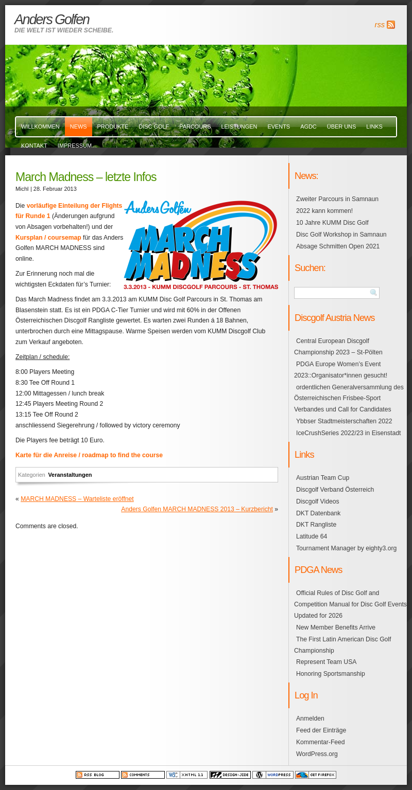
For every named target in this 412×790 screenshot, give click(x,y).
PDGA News (318, 569)
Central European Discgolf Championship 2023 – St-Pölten (338, 346)
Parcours (195, 126)
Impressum (75, 145)
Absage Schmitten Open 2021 (338, 246)
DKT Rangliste (316, 524)
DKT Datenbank (318, 513)
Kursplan (29, 237)
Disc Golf (154, 126)
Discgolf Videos (317, 501)
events (278, 126)
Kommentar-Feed (320, 742)
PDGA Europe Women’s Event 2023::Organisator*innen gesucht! (340, 370)
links (374, 126)
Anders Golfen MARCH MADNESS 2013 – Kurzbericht (197, 509)
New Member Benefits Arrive (335, 627)
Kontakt (34, 145)
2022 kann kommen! (324, 210)
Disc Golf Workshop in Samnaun (341, 234)
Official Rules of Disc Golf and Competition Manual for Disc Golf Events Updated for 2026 (350, 604)
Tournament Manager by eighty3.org (346, 548)
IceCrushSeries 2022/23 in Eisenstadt (348, 433)
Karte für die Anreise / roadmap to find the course (89, 455)
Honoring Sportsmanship (330, 673)
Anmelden (310, 718)
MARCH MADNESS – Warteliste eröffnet (77, 498)
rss (380, 25)
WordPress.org (317, 754)
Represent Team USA (326, 662)
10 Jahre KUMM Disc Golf (332, 222)
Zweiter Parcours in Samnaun (337, 199)
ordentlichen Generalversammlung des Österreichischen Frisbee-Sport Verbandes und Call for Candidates (349, 399)
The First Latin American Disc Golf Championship (342, 645)
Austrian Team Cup (322, 477)
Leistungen (239, 126)
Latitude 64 (311, 536)
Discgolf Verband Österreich (335, 489)
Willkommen (40, 126)
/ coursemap (62, 237)
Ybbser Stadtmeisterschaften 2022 (344, 421)
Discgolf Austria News (334, 317)
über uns (341, 126)
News (78, 126)
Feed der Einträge (321, 730)
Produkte (113, 126)
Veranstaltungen (70, 475)
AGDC (308, 126)
